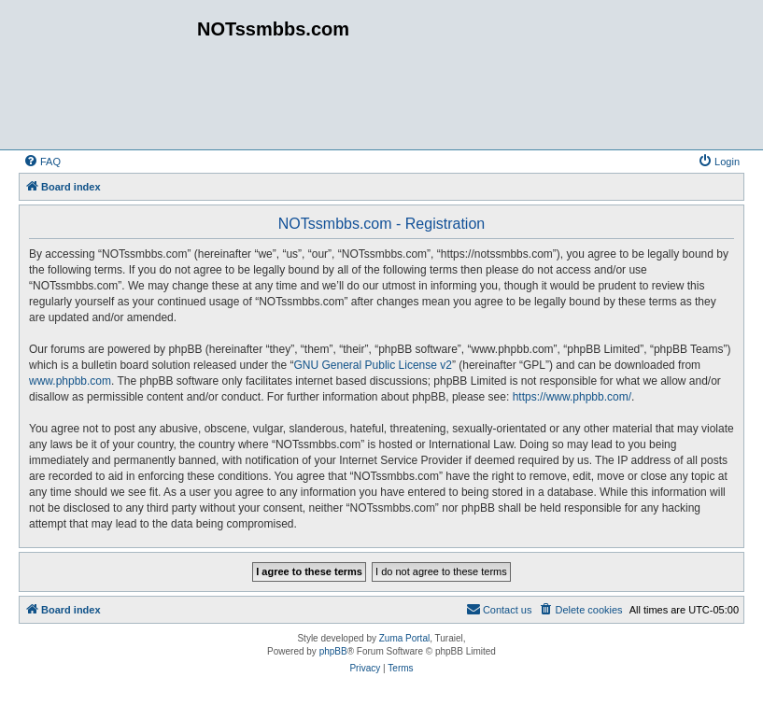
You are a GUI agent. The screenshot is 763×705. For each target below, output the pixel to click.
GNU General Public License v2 (373, 365)
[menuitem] (42, 161)
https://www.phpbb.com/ (572, 396)
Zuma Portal (404, 638)
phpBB (333, 651)
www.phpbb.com (70, 381)
